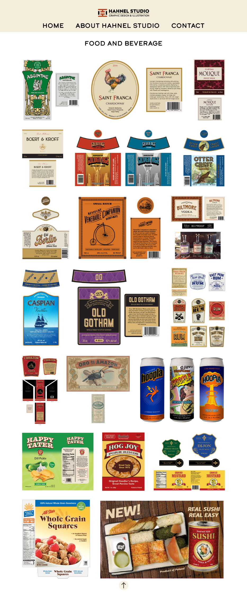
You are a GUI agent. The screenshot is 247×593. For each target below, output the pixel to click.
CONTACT (188, 25)
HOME (53, 25)
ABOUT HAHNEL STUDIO (117, 25)
